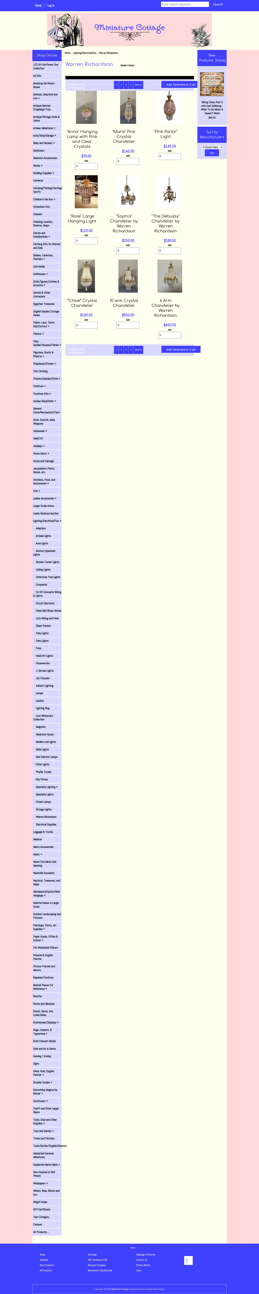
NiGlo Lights (41, 749)
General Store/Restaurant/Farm (46, 410)
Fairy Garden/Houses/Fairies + (47, 343)
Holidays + (39, 446)
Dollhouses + (40, 274)
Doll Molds (39, 266)
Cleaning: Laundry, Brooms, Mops (43, 223)
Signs (36, 1063)
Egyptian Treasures (44, 304)
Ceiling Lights (41, 569)
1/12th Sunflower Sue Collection (45, 66)
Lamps (38, 693)
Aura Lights (40, 543)
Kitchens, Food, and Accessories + (44, 481)
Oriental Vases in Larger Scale (46, 904)
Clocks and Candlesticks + (41, 234)
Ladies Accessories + (44, 498)
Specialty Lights (43, 794)
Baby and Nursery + (44, 143)
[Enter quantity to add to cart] (86, 166)
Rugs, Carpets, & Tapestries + (42, 1031)
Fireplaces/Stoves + (44, 363)
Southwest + (40, 1101)
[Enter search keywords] (185, 4)
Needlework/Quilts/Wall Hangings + (46, 893)
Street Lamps (42, 802)
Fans (37, 648)
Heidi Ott (38, 438)
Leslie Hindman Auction (46, 513)
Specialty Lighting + (45, 787)
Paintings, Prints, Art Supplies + (44, 927)
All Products (46, 1270)
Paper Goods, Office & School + (45, 938)
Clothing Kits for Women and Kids (46, 246)
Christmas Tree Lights (46, 577)
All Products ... (41, 1232)
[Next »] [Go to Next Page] (138, 85)
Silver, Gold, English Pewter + (43, 1073)
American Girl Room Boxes (43, 85)
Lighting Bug (41, 708)
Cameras (38, 180)
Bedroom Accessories (45, 158)
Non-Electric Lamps (45, 757)
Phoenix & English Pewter (43, 957)
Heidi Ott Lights (43, 656)
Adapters (39, 528)
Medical (37, 839)
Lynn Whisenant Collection (43, 717)
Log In (50, 5)
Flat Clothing (40, 371)
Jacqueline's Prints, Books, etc (44, 470)
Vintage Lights (42, 809)
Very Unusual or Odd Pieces (44, 1174)
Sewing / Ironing (42, 1056)
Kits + (36, 491)
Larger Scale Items (43, 506)
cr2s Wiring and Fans (46, 618)
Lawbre (38, 701)
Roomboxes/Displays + (46, 1022)
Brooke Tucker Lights (46, 562)
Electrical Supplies (44, 824)
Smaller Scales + (42, 1082)
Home (38, 5)
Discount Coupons (97, 1265)
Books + (38, 165)
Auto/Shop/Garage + (44, 135)
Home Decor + (41, 453)
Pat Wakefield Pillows (45, 947)
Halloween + (40, 431)
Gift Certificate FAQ (97, 1260)
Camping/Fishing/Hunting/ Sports (47, 190)
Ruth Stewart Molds (44, 1041)
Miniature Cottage (120, 1289)
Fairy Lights (41, 633)
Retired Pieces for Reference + (43, 987)
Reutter (37, 996)
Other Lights (41, 764)
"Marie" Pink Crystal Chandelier (123, 136)
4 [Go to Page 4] (130, 85)
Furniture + (39, 386)
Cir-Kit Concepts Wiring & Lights (47, 594)
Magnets (39, 727)
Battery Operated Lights (44, 552)
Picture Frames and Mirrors (44, 968)
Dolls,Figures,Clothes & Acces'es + (46, 283)
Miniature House (43, 734)
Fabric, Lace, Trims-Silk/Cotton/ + (44, 324)
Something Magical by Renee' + (45, 1091)
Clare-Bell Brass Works (47, 611)
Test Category (41, 1217)
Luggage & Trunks (43, 832)
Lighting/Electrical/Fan (84, 53)
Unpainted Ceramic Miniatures (43, 1155)
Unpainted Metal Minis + (46, 1164)
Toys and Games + (43, 1131)
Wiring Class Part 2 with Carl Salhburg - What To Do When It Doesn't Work (212, 93)
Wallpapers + (40, 1183)
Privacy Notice (143, 1265)
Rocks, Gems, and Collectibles (43, 1013)
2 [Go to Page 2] (121, 85)
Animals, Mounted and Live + (45, 96)
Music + (37, 854)
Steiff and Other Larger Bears (46, 1110)
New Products (47, 1265)
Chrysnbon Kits (41, 207)
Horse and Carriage (43, 461)
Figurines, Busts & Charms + (43, 354)
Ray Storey (40, 779)
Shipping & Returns (145, 1254)
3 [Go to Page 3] (126, 85)
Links (138, 1270)
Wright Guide (40, 1202)
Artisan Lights (42, 536)
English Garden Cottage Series (46, 313)
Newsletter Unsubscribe (100, 1270)
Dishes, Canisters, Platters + (43, 257)
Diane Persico (42, 626)
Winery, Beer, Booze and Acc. (46, 1192)
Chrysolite (40, 584)
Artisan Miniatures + (44, 128)
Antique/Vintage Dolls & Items (46, 118)
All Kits (37, 76)
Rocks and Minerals (44, 1004)
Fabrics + (38, 334)
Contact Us (141, 1260)
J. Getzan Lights (43, 671)
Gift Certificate (41, 1209)
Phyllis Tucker (42, 772)
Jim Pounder (41, 678)
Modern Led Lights (44, 742)
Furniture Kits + (42, 394)
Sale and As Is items (44, 1049)
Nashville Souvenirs (43, 873)
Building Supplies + (43, 173)
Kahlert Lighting (43, 686)
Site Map (92, 1254)
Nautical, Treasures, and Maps (46, 882)
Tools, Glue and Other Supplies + (45, 1121)
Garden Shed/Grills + (44, 401)
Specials (44, 1260)
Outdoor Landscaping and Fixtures (47, 916)
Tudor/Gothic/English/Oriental (47, 1146)
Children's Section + (44, 199)
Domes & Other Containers (41, 294)
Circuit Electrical (43, 603)
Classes (37, 214)
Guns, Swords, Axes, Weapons (44, 421)
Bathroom (38, 150)
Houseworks (41, 663)
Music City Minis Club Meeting (44, 863)
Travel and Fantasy (43, 1138)
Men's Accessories (43, 847)
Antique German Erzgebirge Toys (42, 107)
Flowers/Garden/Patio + (46, 379)
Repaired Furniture (43, 977)
